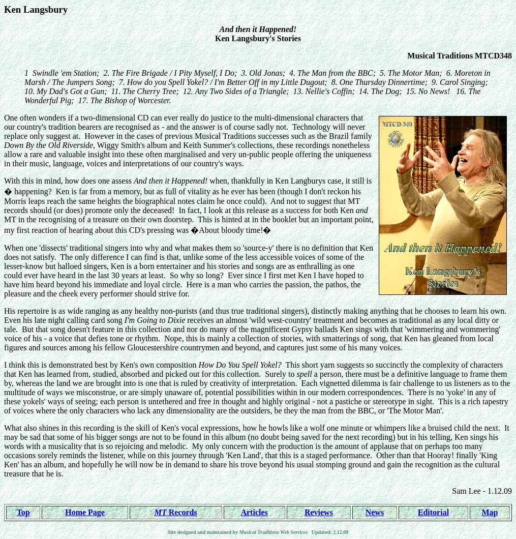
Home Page (85, 512)
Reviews (319, 512)
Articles (253, 512)
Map (489, 512)
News (375, 512)
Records (176, 512)
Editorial (433, 512)
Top (23, 512)
